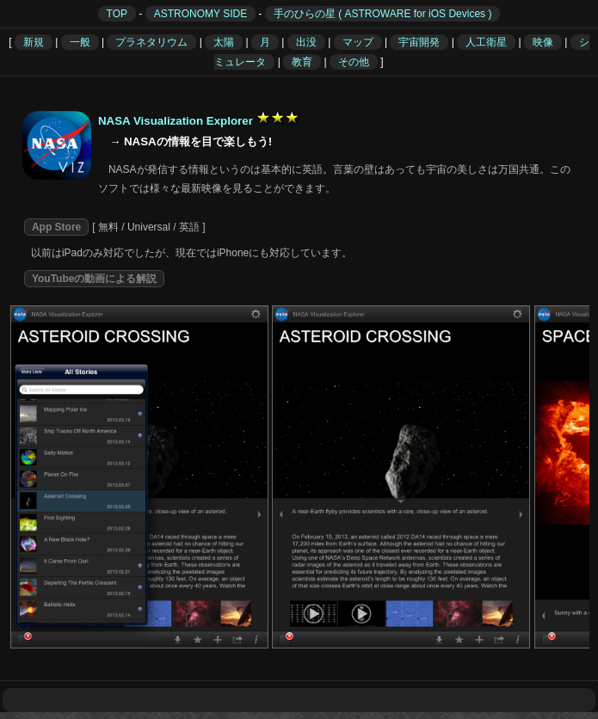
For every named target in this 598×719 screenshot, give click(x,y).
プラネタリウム (151, 42)
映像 (543, 42)
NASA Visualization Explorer (175, 120)
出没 (306, 42)
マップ (357, 42)
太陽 (223, 42)
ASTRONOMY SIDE (200, 14)
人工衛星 (486, 42)
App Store (56, 227)
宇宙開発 (419, 42)
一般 (80, 42)
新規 (33, 42)
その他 (353, 62)
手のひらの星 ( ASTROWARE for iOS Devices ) (383, 14)
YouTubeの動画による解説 (94, 279)
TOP (117, 14)
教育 (302, 62)
